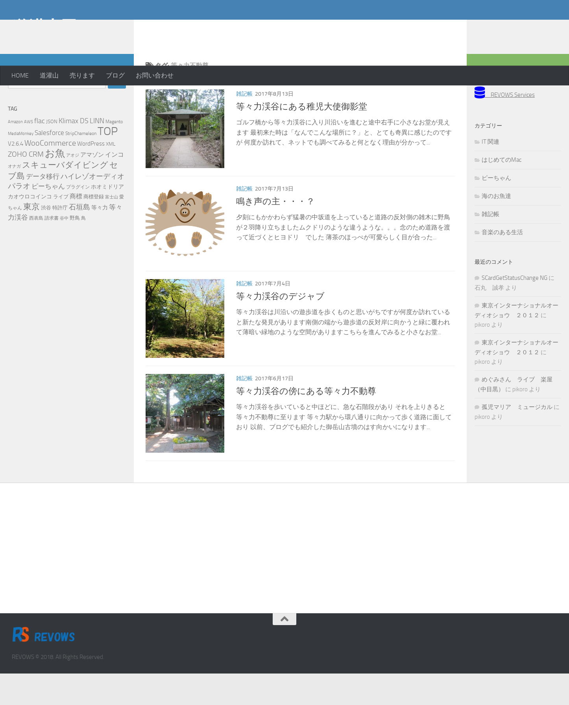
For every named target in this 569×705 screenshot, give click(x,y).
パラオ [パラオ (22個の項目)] (19, 217)
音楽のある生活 (502, 263)
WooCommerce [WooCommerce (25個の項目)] (50, 174)
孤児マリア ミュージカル (517, 438)
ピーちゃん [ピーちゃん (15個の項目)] (48, 218)
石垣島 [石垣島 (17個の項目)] (79, 238)
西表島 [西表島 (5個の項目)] (36, 249)
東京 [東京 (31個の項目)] (31, 238)
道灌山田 (44, 27)
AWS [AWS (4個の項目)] (28, 153)
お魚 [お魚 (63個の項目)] (55, 185)
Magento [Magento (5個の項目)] (114, 153)
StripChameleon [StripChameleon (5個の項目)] (80, 165)
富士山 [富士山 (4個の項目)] (111, 228)
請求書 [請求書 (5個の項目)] (51, 249)
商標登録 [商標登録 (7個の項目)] (93, 228)
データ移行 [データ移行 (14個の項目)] (42, 208)
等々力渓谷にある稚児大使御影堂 (301, 138)
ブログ (115, 75)
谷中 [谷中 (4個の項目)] (64, 249)
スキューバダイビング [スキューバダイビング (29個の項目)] (65, 196)
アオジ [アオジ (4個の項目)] (72, 186)
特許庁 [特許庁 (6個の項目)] (60, 239)
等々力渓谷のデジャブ (280, 328)
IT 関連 (490, 173)
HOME (20, 75)
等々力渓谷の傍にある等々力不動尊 (306, 423)
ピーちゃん (496, 209)
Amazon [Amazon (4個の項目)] (15, 153)
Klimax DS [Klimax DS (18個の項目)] (74, 152)
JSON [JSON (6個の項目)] (51, 153)
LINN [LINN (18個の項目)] (97, 152)
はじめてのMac (501, 191)
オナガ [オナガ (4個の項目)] (14, 197)
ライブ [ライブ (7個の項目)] (60, 228)
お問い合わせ (155, 75)
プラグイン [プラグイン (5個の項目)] (78, 218)
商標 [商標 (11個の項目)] (76, 227)
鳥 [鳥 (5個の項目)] (83, 249)
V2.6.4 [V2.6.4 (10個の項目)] (15, 175)
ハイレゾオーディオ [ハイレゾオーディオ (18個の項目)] (92, 208)
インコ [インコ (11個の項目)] (114, 186)
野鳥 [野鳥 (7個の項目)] (75, 249)
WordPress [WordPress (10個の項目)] (91, 175)
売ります (82, 75)
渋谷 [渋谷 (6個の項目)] (46, 239)
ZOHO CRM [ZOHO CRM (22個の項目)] (26, 185)
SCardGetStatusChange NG (514, 309)
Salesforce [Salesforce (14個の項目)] (49, 164)
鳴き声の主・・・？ (275, 233)
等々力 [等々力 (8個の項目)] (99, 239)
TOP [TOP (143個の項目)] (108, 163)
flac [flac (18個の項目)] (39, 152)
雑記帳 (244, 125)
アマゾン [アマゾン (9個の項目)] (92, 186)
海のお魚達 (496, 227)
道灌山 (49, 75)
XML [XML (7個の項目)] (110, 175)
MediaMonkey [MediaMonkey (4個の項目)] (20, 165)
